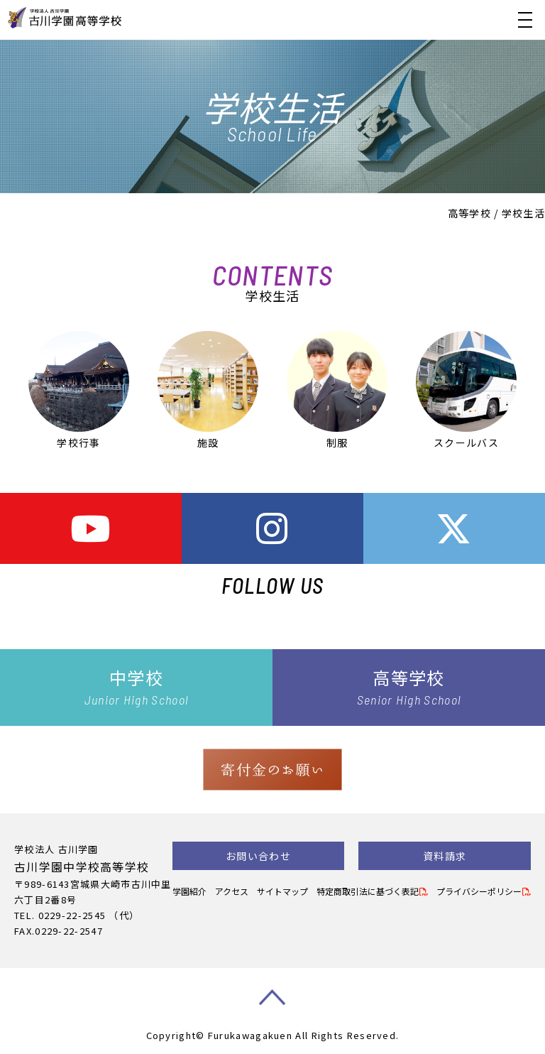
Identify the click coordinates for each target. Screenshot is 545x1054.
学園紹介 (189, 891)
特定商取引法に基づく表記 (367, 891)
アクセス (231, 891)
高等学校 (469, 213)
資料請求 (444, 856)
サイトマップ (282, 891)
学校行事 (78, 390)
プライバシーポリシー (479, 891)
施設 (208, 390)
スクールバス (466, 390)
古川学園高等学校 (104, 17)
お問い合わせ (258, 856)
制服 (337, 390)
